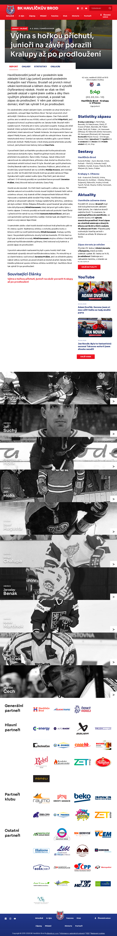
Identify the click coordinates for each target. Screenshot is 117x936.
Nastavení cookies (98, 932)
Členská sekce (105, 16)
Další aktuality (89, 267)
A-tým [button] (22, 16)
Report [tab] (13, 66)
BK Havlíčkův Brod (37, 8)
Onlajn (55, 66)
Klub (79, 917)
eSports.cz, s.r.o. (52, 932)
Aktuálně (39, 917)
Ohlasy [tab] (26, 66)
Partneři (87, 16)
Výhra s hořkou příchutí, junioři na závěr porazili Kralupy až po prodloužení (35, 280)
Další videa (85, 357)
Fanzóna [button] (55, 16)
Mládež (48, 925)
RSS (87, 932)
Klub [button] (65, 16)
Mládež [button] (43, 16)
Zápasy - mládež (19, 29)
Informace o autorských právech (72, 932)
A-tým (49, 917)
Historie (68, 925)
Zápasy (39, 925)
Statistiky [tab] (40, 66)
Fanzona (69, 917)
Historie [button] (76, 16)
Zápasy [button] (32, 16)
